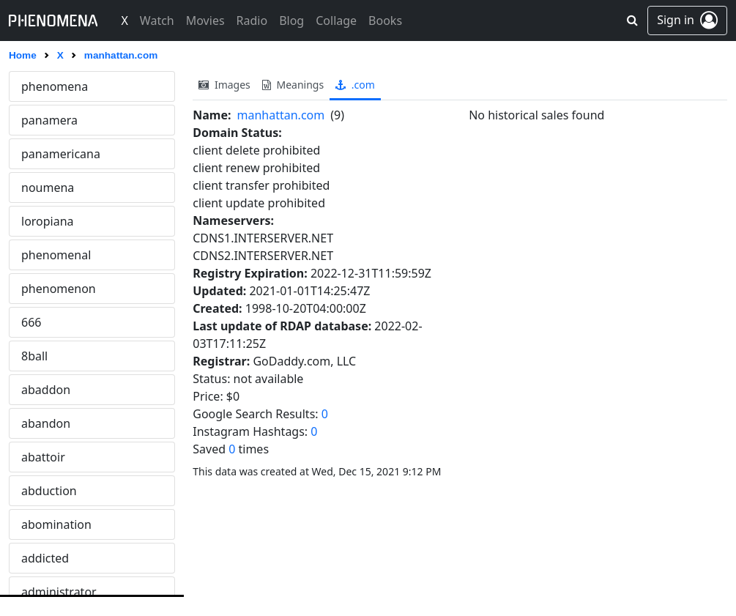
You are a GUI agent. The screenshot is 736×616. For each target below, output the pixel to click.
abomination (56, 524)
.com (355, 85)
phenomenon (58, 289)
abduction (49, 491)
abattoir (43, 457)
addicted (45, 558)
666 (31, 322)
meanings (293, 85)
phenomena (54, 86)
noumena (47, 187)
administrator (59, 592)
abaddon (45, 390)
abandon (45, 423)
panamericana (60, 154)
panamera (49, 120)
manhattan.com (281, 115)
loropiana (47, 221)
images (224, 85)
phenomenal (56, 255)
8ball (34, 356)
